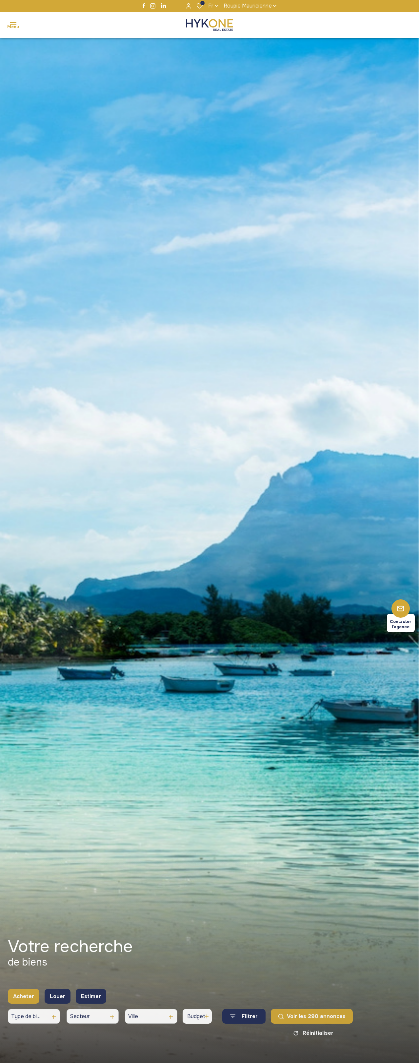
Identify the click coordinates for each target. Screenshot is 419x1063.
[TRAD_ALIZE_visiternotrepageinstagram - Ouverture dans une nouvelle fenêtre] (152, 6)
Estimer (91, 1000)
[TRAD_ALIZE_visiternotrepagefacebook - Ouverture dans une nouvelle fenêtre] (144, 5)
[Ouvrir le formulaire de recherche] (244, 1021)
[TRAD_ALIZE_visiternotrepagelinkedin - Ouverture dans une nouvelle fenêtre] (163, 5)
